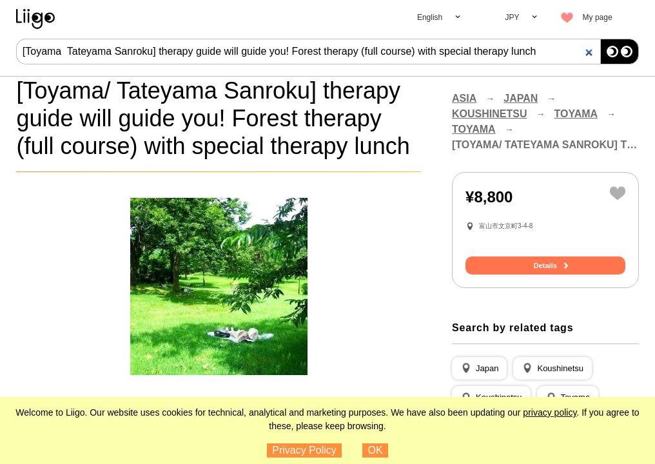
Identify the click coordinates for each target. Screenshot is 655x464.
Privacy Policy (304, 450)
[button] (479, 368)
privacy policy (549, 412)
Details (545, 265)
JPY (512, 17)
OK (375, 450)
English (429, 17)
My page (597, 17)
